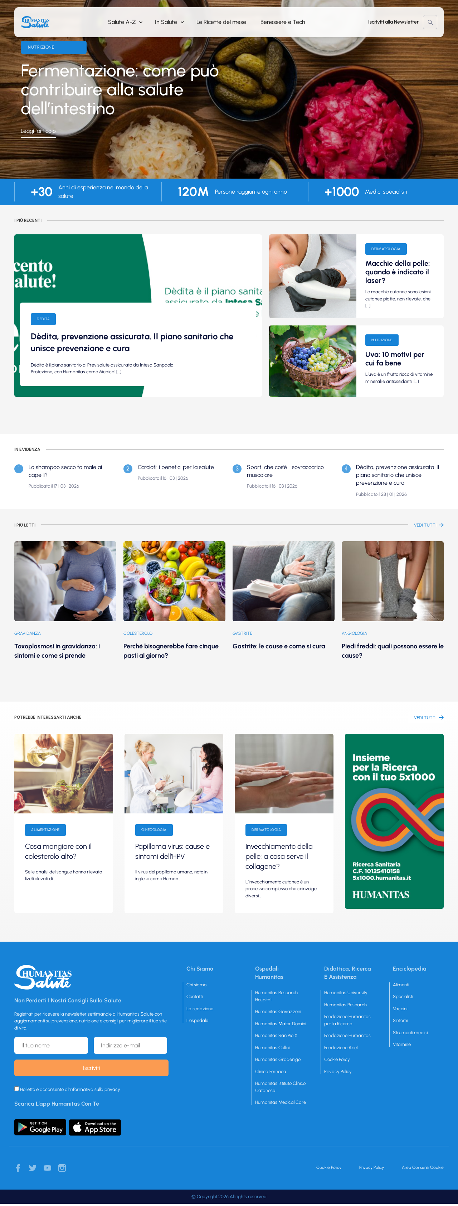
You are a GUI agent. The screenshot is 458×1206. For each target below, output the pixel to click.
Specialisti (403, 996)
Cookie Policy (337, 1059)
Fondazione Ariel (340, 1047)
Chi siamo (196, 984)
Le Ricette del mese (221, 22)
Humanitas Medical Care (280, 1102)
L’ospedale (197, 1020)
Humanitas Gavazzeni (278, 1011)
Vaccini (400, 1008)
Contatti (194, 996)
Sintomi (400, 1020)
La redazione (199, 1008)
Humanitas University (345, 992)
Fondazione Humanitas (347, 1035)
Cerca (430, 22)
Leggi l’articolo (38, 131)
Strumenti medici (410, 1032)
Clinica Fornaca (270, 1071)
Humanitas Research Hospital (276, 996)
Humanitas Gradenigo (278, 1059)
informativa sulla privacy (95, 1089)
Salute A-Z (122, 22)
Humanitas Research (345, 1004)
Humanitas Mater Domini (280, 1023)
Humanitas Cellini (272, 1047)
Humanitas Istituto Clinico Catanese (280, 1087)
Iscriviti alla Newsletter (393, 22)
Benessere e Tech (282, 22)
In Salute (166, 22)
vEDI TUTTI (425, 525)
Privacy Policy (338, 1071)
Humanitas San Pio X (276, 1035)
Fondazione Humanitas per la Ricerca (347, 1020)
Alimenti (401, 984)
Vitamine (402, 1044)
